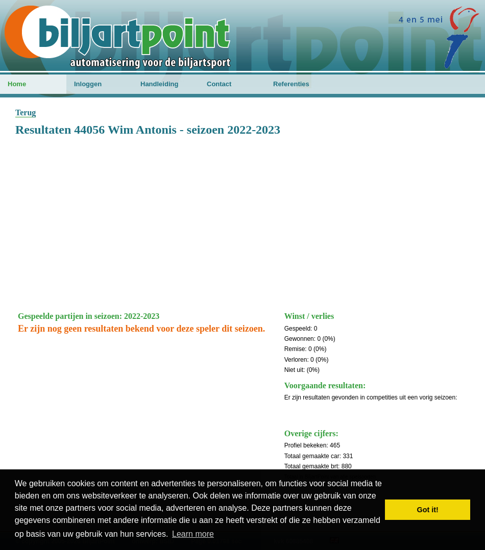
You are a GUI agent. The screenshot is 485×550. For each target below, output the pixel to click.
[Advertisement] (242, 222)
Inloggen (88, 84)
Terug (25, 112)
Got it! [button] (428, 510)
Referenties (291, 84)
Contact (219, 84)
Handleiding (159, 84)
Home (17, 84)
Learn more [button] (193, 534)
